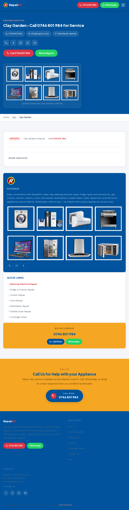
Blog (70, 459)
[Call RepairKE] (6, 43)
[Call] (10, 265)
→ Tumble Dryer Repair (19, 311)
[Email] (35, 43)
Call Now (55, 341)
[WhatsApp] (28, 43)
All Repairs (73, 437)
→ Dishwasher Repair (18, 306)
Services (72, 442)
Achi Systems (65, 505)
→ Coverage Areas (17, 317)
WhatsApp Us (46, 53)
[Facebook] (13, 43)
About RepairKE (76, 432)
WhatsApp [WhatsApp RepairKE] (110, 5)
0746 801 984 (14, 33)
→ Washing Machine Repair (22, 284)
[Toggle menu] (123, 5)
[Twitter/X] (12, 493)
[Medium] (25, 493)
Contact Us (74, 453)
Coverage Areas (76, 448)
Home (71, 426)
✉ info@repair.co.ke (13, 481)
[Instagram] (20, 43)
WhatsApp (74, 341)
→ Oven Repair (15, 300)
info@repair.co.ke (38, 33)
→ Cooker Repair (16, 295)
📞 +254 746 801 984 (14, 478)
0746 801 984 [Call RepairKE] (88, 5)
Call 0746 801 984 (18, 53)
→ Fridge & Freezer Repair (20, 289)
